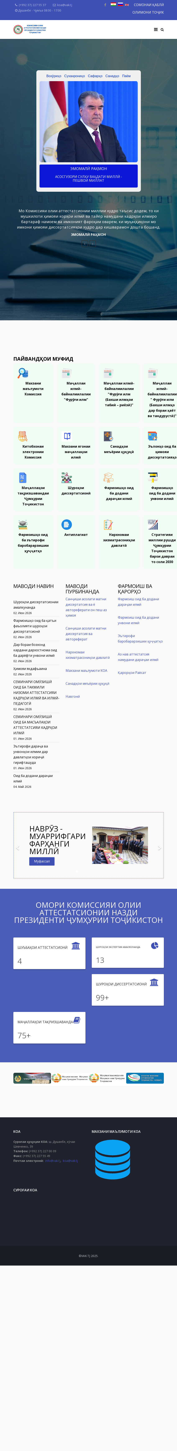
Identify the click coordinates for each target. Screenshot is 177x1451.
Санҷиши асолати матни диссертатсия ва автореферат (86, 633)
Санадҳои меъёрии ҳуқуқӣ (87, 683)
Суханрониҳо (74, 76)
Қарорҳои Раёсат (132, 672)
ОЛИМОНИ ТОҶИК (148, 12)
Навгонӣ (73, 696)
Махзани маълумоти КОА (86, 670)
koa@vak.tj (64, 5)
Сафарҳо (95, 76)
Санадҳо (112, 76)
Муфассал (42, 861)
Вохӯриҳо (53, 76)
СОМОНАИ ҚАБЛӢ (149, 5)
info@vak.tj (52, 1161)
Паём (126, 76)
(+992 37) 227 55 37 (32, 5)
